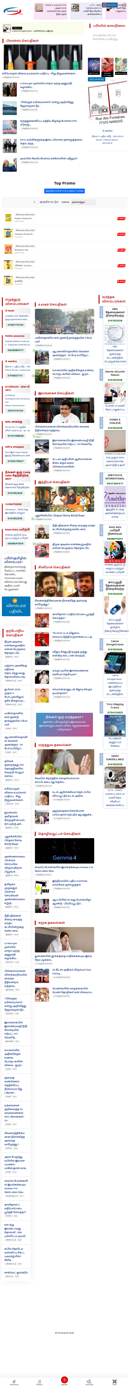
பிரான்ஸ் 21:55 (12, 962)
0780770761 (15, 325)
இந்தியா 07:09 (12, 827)
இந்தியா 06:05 (12, 875)
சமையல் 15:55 (12, 1276)
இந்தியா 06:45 (12, 848)
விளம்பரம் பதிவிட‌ (16, 606)
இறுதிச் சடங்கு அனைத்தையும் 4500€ (115, 513)
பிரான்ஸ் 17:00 (12, 1013)
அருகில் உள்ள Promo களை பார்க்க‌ (64, 205)
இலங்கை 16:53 (12, 1041)
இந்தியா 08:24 (12, 780)
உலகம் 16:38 (11, 1069)
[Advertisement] (61, 1305)
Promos (39, 1383)
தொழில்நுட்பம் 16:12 (14, 1196)
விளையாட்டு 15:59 (13, 1264)
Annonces (14, 1383)
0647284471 (115, 483)
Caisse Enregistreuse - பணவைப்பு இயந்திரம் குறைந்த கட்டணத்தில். (115, 684)
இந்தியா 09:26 (12, 656)
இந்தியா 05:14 (12, 907)
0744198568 (16, 436)
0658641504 (16, 543)
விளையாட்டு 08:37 (14, 704)
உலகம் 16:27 (11, 1124)
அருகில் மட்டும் (48, 216)
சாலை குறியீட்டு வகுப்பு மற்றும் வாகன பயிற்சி (115, 568)
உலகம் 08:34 (11, 728)
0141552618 (15, 493)
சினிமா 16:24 (11, 1148)
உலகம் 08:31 (11, 752)
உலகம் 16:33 (11, 1096)
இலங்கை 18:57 (12, 990)
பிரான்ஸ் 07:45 (12, 804)
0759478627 (16, 461)
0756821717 (15, 375)
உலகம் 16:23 (11, 1172)
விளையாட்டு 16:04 (13, 1240)
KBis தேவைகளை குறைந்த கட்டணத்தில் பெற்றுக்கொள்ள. (115, 354)
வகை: (66, 217)
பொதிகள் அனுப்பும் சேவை (114, 742)
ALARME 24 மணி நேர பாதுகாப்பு (115, 408)
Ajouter (64, 1383)
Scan (115, 1383)
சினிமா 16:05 (11, 1216)
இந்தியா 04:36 (12, 934)
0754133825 (115, 712)
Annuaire (88, 1383)
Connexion (109, 5)
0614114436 (15, 411)
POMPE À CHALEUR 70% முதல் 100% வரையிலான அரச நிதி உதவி (115, 459)
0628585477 (16, 350)
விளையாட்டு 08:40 (14, 680)
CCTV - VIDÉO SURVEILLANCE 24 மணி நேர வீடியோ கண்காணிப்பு (115, 797)
